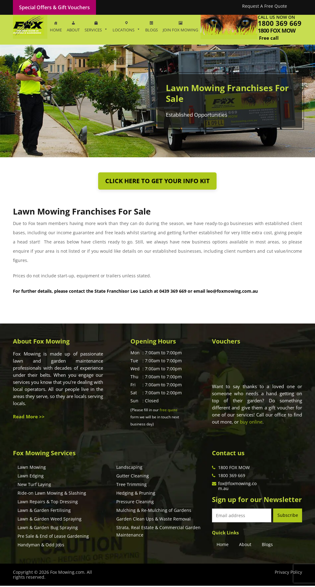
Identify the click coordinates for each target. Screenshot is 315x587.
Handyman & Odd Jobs (41, 546)
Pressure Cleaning (135, 503)
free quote (168, 411)
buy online (251, 423)
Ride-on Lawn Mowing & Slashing (52, 494)
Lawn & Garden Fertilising (44, 511)
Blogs (267, 545)
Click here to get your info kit (158, 181)
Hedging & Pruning (135, 494)
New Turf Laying (34, 485)
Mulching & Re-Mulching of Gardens (153, 511)
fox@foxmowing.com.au (237, 487)
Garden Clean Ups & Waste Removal (153, 520)
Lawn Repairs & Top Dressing (48, 503)
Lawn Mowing (32, 468)
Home (223, 545)
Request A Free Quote (264, 6)
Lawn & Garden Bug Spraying (48, 529)
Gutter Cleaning (132, 477)
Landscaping (129, 468)
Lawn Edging (31, 477)
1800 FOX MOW (234, 469)
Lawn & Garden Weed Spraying (50, 520)
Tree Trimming (131, 485)
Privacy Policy (288, 573)
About (245, 545)
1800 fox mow (276, 30)
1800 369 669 (279, 23)
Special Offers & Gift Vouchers (54, 7)
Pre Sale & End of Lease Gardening (53, 537)
